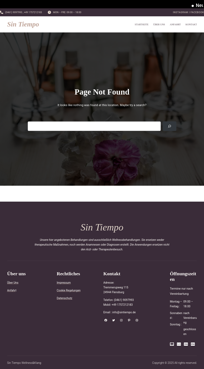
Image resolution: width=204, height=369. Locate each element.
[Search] (169, 126)
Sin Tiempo (23, 24)
